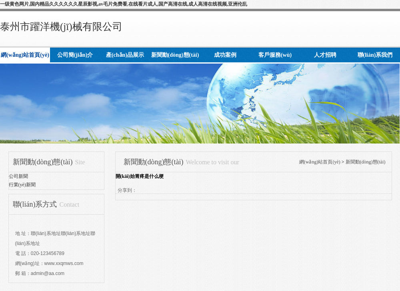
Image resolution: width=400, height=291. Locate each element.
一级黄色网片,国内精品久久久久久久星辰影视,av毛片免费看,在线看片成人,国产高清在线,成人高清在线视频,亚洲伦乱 (123, 4)
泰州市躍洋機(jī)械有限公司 (61, 26)
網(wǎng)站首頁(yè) (319, 162)
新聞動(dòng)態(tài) (366, 162)
